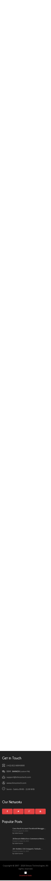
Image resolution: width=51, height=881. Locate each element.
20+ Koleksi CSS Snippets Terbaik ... (28, 849)
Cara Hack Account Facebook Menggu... (29, 828)
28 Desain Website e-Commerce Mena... (29, 838)
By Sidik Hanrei (18, 833)
